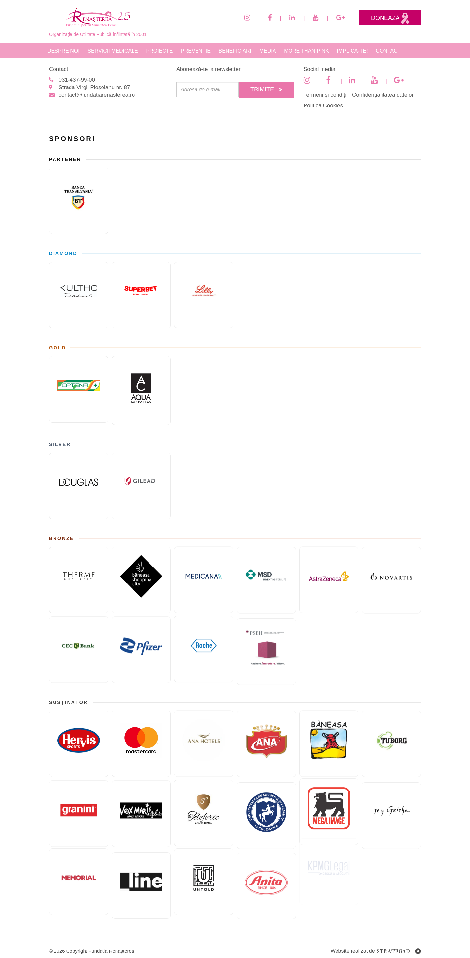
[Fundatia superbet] (141, 304)
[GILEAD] (141, 494)
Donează (390, 18)
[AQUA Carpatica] (141, 399)
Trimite (266, 89)
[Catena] (78, 380)
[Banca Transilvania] (78, 201)
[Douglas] (78, 477)
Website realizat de (376, 951)
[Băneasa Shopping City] (141, 588)
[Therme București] (78, 571)
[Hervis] (78, 735)
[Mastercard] (141, 752)
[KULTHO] (78, 286)
